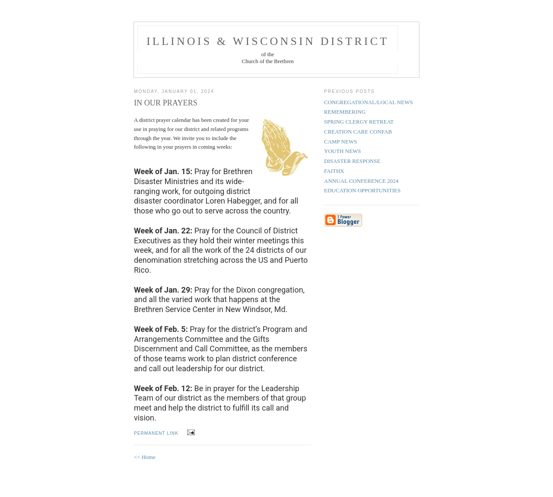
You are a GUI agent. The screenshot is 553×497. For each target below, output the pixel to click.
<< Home (145, 457)
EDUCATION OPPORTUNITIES (362, 190)
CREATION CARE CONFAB (358, 131)
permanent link (156, 433)
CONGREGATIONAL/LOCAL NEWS (368, 102)
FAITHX (334, 171)
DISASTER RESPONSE (352, 161)
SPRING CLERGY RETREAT (359, 121)
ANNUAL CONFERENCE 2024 (361, 181)
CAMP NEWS (340, 141)
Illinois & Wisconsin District (267, 41)
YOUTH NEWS (342, 151)
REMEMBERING (344, 111)
